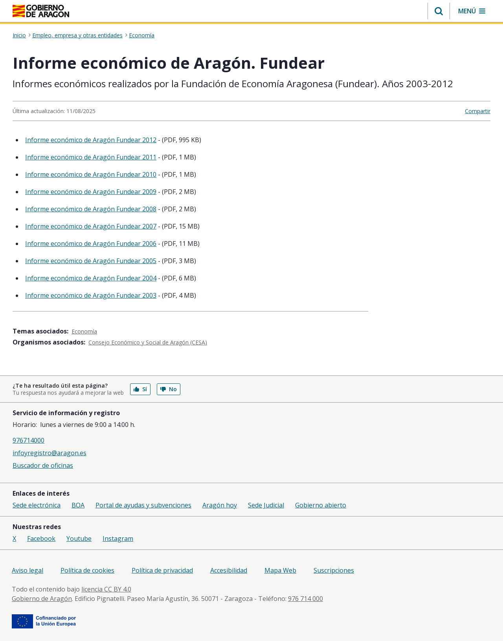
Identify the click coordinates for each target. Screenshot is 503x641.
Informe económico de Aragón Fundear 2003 (90, 295)
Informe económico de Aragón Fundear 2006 (90, 243)
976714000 (28, 440)
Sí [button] (140, 389)
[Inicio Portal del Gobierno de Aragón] (41, 11)
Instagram (118, 538)
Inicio (19, 35)
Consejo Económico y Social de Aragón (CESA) (147, 342)
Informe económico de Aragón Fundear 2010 (90, 174)
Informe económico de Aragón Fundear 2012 (90, 140)
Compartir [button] (477, 111)
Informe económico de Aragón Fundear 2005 (90, 260)
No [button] (168, 389)
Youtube (79, 538)
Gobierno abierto (320, 505)
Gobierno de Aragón (42, 598)
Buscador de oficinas (43, 465)
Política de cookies (87, 570)
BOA (78, 505)
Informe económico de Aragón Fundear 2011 (90, 157)
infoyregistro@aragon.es (49, 453)
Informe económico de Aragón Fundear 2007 (90, 226)
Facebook (41, 538)
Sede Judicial (266, 505)
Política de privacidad (162, 570)
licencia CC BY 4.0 (106, 589)
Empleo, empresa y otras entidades (77, 35)
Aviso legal (27, 570)
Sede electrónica (37, 505)
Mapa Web (280, 570)
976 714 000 (305, 598)
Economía (141, 35)
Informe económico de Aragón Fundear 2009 (90, 191)
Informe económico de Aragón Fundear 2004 (90, 278)
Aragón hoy (219, 505)
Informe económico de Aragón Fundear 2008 (90, 209)
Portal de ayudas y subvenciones (143, 505)
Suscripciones (334, 570)
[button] (438, 11)
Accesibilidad (228, 570)
